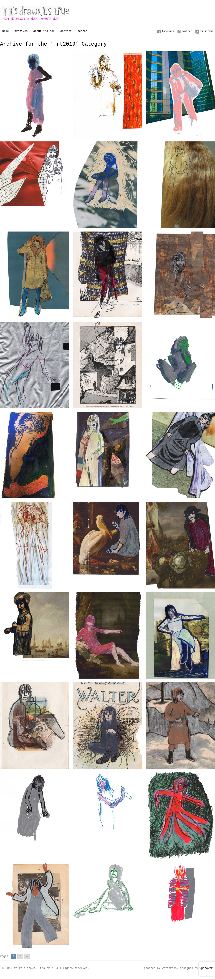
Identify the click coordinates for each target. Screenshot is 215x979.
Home (5, 31)
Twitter (187, 31)
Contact (66, 31)
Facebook (168, 31)
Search (82, 31)
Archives (21, 31)
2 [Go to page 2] (20, 956)
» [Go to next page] (27, 956)
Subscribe (206, 31)
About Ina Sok (44, 31)
